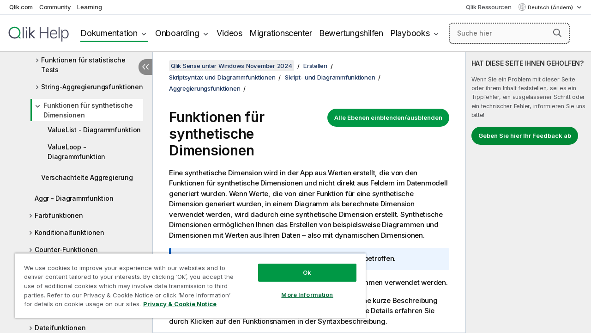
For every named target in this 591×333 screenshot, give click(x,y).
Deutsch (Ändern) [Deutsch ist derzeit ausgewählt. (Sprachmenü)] (551, 7)
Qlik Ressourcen (488, 7)
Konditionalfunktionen (69, 232)
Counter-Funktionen (66, 249)
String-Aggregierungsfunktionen (92, 87)
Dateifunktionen (60, 328)
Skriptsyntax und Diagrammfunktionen (222, 77)
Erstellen (315, 65)
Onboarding (177, 33)
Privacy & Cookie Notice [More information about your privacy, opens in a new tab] (180, 304)
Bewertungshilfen (351, 33)
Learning (89, 7)
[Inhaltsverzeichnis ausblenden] (145, 67)
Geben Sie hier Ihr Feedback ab (524, 135)
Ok (307, 272)
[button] (557, 32)
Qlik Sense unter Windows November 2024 (231, 65)
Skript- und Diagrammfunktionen (330, 77)
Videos (229, 33)
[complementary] (528, 192)
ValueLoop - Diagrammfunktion (76, 151)
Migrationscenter (280, 33)
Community (55, 7)
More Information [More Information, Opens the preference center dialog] (307, 294)
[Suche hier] (509, 33)
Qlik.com (21, 7)
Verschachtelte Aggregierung (87, 177)
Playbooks (410, 33)
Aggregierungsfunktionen (204, 88)
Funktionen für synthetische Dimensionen (88, 110)
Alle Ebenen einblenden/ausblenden (388, 117)
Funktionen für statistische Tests (83, 65)
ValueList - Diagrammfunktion (94, 130)
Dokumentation (109, 33)
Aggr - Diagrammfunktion (74, 198)
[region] (190, 285)
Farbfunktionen (59, 215)
